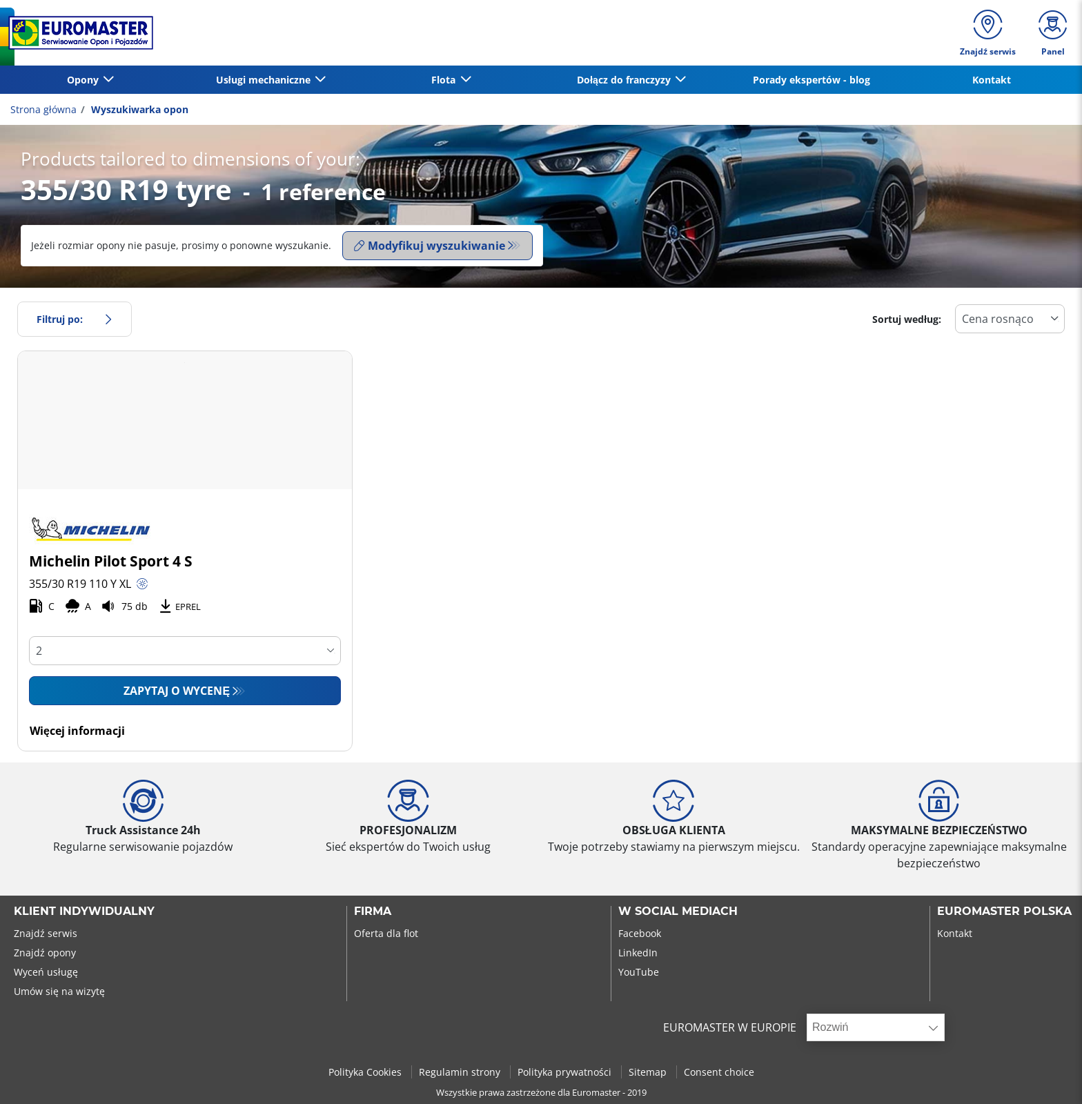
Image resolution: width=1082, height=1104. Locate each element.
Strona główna (43, 109)
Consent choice (719, 1071)
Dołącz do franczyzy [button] (625, 79)
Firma (372, 911)
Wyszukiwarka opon (138, 109)
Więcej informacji (77, 730)
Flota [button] (444, 79)
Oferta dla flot (386, 933)
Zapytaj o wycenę (177, 690)
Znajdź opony (45, 952)
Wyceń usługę (46, 971)
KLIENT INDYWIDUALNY (84, 911)
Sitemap (649, 1071)
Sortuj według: (906, 319)
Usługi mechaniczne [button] (264, 79)
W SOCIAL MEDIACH (678, 911)
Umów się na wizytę (59, 991)
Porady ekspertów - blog (811, 79)
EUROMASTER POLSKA (1004, 911)
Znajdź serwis (45, 933)
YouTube (638, 971)
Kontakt (991, 79)
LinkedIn (638, 952)
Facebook (639, 933)
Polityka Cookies (366, 1071)
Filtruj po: (74, 319)
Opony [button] (84, 79)
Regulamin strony (461, 1071)
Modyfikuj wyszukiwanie (429, 245)
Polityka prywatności (566, 1071)
